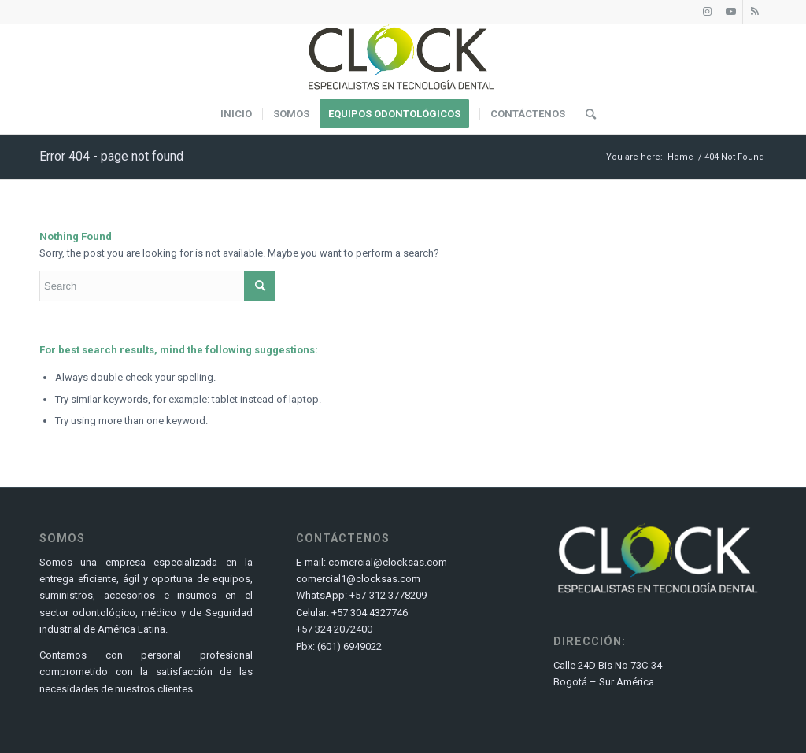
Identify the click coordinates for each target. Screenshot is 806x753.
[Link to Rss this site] (755, 12)
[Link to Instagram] (707, 12)
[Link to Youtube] (730, 12)
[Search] (585, 114)
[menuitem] (236, 114)
